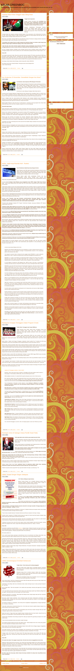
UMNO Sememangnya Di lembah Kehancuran (16, 561)
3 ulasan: (18, 154)
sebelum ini (20, 528)
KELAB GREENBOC (13, 4)
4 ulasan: (19, 68)
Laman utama (24, 663)
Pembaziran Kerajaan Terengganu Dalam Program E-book (20, 323)
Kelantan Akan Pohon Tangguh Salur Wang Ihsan (17, 14)
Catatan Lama (43, 663)
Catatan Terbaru (5, 663)
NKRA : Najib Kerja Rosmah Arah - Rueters (15, 163)
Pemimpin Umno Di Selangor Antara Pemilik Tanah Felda (20, 433)
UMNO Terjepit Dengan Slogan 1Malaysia (15, 474)
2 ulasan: (18, 429)
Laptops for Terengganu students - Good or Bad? (14, 370)
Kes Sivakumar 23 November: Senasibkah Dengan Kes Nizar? (21, 77)
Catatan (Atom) (26, 667)
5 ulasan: (19, 557)
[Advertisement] (24, 73)
